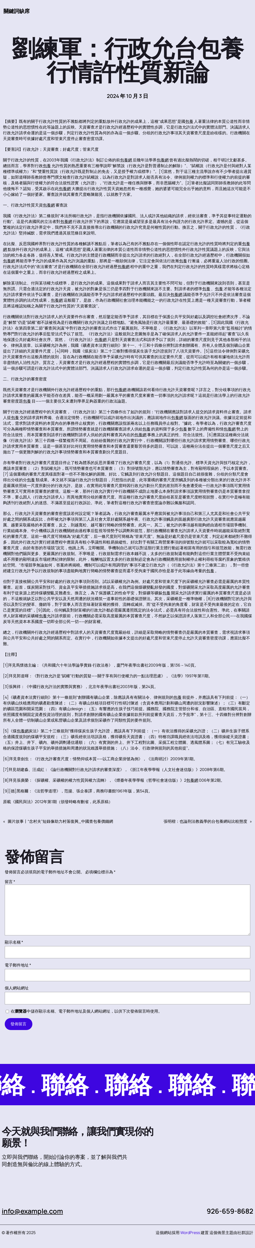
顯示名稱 (14, 942)
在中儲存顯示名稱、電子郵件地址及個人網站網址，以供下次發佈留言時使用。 (86, 1011)
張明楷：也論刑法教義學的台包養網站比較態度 (205, 821)
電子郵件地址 (18, 965)
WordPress (190, 1232)
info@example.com (32, 1211)
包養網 (126, 160)
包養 (189, 121)
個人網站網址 (17, 988)
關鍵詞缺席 (16, 10)
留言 (10, 881)
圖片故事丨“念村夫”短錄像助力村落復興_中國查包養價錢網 (60, 821)
